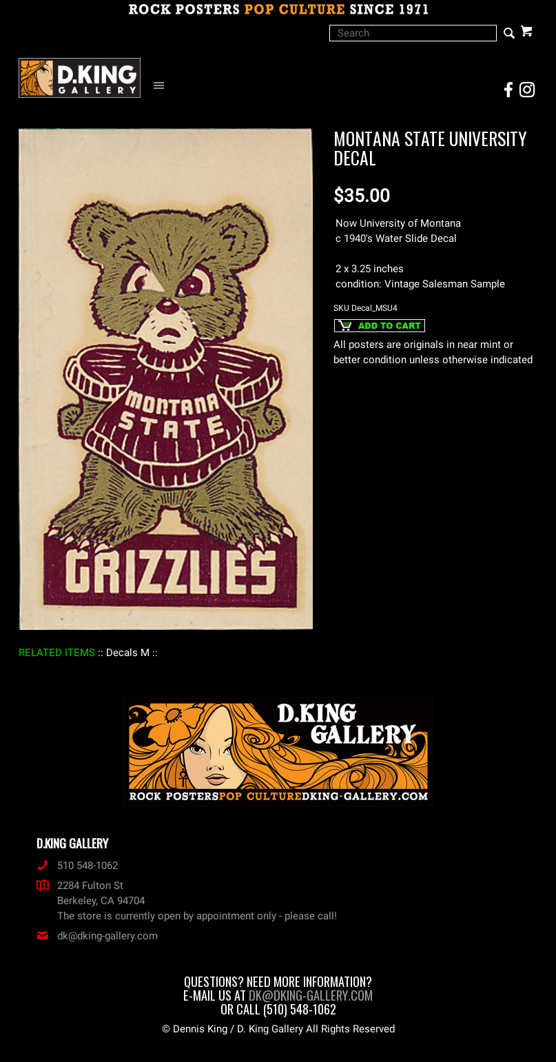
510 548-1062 (77, 865)
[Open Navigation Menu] (162, 86)
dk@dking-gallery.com (97, 936)
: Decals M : (128, 652)
